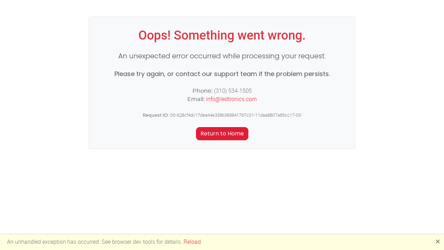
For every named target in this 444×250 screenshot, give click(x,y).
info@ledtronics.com (231, 99)
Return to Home (222, 134)
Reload (192, 242)
